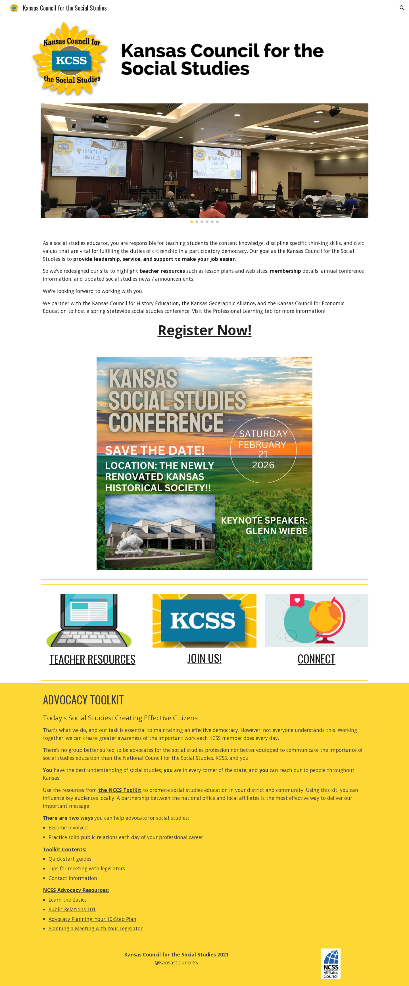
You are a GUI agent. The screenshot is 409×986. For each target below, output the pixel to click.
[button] (402, 8)
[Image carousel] (204, 163)
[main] (204, 290)
